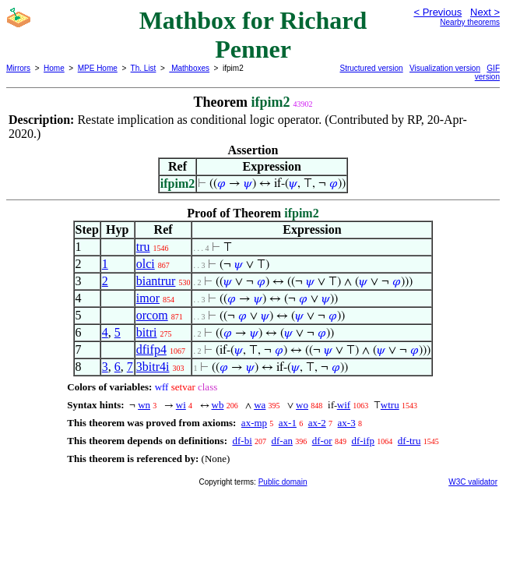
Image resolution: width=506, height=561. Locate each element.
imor (148, 298)
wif (343, 405)
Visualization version (444, 68)
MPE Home (98, 68)
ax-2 (317, 423)
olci (145, 263)
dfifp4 (151, 349)
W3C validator (472, 482)
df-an (282, 440)
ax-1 (288, 423)
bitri (146, 332)
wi (181, 405)
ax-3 (347, 423)
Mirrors (18, 68)
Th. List (143, 68)
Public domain (282, 482)
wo (302, 405)
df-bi (241, 440)
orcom (152, 315)
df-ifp (362, 440)
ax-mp (254, 423)
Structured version (371, 68)
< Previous (437, 12)
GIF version (487, 72)
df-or (322, 440)
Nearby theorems (470, 22)
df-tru (409, 440)
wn (144, 405)
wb (218, 405)
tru (143, 246)
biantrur (156, 281)
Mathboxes (189, 68)
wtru (390, 405)
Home (54, 68)
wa (259, 405)
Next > (485, 12)
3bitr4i (153, 366)
